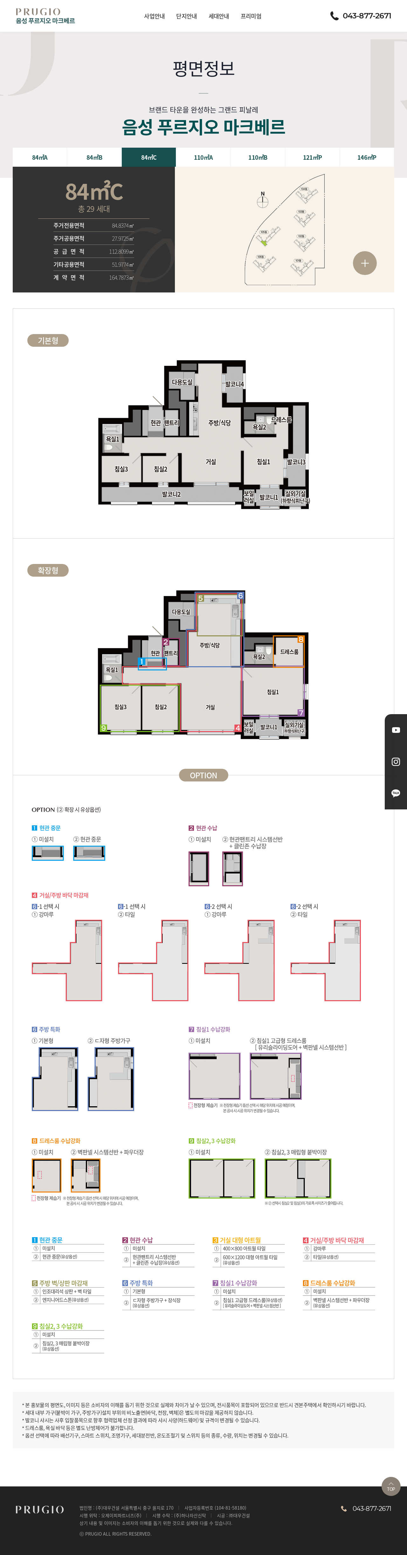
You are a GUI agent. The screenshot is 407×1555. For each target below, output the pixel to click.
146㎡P (366, 157)
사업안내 (154, 16)
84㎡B (94, 157)
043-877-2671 (360, 15)
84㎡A (40, 157)
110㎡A (203, 157)
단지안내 (186, 16)
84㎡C (149, 157)
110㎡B (257, 157)
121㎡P (312, 157)
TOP (391, 1487)
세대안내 (219, 16)
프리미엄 (251, 16)
